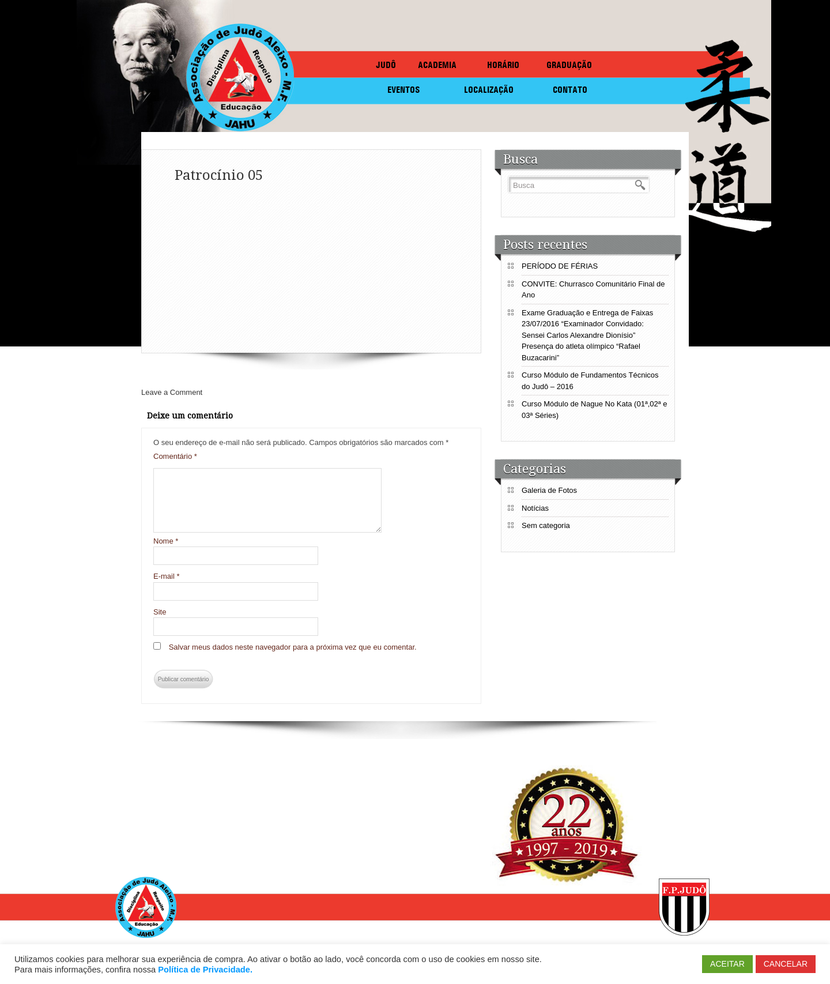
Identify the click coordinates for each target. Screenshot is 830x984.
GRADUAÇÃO (569, 64)
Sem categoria (546, 525)
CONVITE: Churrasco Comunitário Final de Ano (593, 290)
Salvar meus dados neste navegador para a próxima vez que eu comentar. (293, 647)
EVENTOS (403, 89)
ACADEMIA (437, 64)
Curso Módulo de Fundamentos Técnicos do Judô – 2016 (590, 381)
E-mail (166, 576)
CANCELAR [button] (786, 963)
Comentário (175, 456)
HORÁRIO (503, 64)
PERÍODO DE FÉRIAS (560, 266)
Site (159, 612)
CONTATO (570, 89)
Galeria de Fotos (549, 490)
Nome (165, 541)
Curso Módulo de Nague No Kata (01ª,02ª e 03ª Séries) (594, 409)
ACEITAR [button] (727, 963)
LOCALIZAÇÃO (489, 89)
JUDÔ (386, 64)
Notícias (535, 508)
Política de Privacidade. (205, 969)
